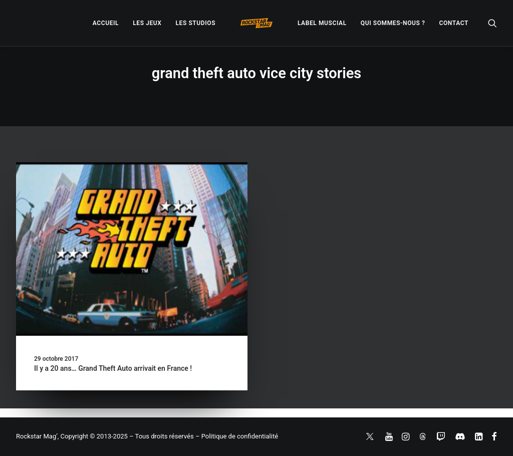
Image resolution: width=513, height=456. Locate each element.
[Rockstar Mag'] (256, 23)
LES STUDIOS (195, 23)
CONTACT (453, 23)
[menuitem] (106, 23)
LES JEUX (147, 23)
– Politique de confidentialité (236, 436)
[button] (492, 23)
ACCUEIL (106, 23)
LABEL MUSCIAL (322, 23)
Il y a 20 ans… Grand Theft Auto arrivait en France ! (113, 368)
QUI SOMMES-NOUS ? (393, 23)
